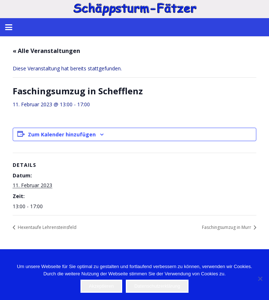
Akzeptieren (101, 286)
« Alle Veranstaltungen (46, 51)
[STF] (135, 9)
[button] (8, 27)
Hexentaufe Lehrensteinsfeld (46, 227)
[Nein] (260, 278)
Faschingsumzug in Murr (227, 227)
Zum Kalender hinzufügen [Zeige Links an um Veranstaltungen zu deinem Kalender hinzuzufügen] (62, 134)
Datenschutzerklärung (157, 286)
